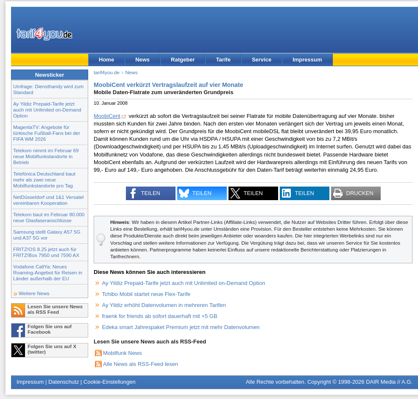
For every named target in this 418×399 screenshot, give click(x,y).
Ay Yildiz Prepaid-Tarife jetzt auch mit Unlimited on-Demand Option (47, 109)
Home (106, 59)
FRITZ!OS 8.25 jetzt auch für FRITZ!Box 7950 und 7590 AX (46, 252)
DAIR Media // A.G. (389, 382)
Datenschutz (63, 382)
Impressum (307, 59)
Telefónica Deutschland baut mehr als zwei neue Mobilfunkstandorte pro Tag (44, 179)
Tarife (223, 59)
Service (261, 59)
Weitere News (34, 293)
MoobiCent (107, 116)
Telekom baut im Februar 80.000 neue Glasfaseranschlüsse (48, 217)
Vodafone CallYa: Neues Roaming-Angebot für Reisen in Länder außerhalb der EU (47, 272)
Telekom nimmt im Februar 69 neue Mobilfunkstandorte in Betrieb (46, 156)
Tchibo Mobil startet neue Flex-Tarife (146, 294)
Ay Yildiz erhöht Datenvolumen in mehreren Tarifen (164, 305)
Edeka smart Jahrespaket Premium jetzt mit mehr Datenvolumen (181, 327)
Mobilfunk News (122, 353)
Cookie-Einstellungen (110, 382)
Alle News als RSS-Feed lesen (140, 364)
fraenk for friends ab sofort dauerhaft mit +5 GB (159, 316)
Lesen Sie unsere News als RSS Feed (55, 309)
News (142, 59)
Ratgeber (183, 59)
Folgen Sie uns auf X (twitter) (52, 348)
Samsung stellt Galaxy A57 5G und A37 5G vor (47, 234)
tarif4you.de (107, 72)
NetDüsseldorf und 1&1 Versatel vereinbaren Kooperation (48, 200)
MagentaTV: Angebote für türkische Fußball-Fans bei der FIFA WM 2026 (46, 133)
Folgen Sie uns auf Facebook (50, 329)
